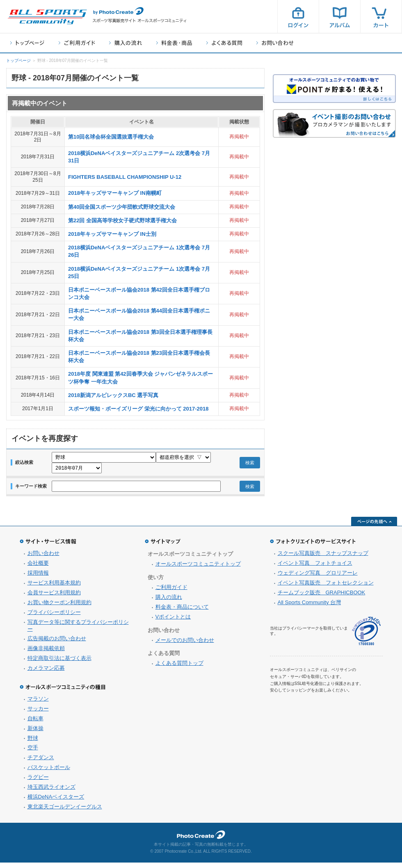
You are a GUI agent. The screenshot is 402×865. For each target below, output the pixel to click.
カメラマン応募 (46, 670)
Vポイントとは (173, 619)
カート (381, 16)
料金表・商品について (182, 609)
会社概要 (38, 565)
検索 (249, 463)
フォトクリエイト (201, 837)
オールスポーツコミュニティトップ (198, 566)
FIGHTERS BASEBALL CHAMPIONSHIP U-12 (124, 177)
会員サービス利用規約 (54, 595)
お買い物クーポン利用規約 (59, 605)
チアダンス (40, 760)
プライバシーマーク (366, 633)
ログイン (298, 16)
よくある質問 (224, 43)
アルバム (339, 16)
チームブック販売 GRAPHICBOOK (321, 595)
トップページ (27, 43)
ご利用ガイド (77, 43)
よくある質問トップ (179, 665)
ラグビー (38, 779)
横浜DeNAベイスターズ (56, 799)
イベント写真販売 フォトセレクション (326, 585)
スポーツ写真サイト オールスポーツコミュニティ (47, 17)
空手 (32, 750)
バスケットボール (48, 770)
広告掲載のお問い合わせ (56, 641)
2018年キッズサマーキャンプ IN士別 (112, 234)
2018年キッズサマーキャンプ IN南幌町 (115, 193)
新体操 (35, 731)
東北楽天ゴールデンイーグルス (64, 809)
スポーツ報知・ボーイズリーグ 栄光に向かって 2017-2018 (138, 409)
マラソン (38, 701)
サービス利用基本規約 (54, 585)
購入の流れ (125, 43)
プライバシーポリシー (54, 615)
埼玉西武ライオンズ (51, 789)
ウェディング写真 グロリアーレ (318, 575)
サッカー (38, 711)
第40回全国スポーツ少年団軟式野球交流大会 (121, 207)
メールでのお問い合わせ (184, 642)
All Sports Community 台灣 (309, 605)
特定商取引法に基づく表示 (59, 660)
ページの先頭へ (374, 523)
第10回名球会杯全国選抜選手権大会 (111, 137)
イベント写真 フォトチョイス (315, 565)
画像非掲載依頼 (46, 651)
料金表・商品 (174, 43)
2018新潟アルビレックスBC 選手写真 (113, 395)
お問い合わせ (275, 43)
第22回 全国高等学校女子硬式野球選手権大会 (122, 220)
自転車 (35, 721)
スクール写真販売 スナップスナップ (323, 555)
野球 (32, 740)
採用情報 (38, 575)
